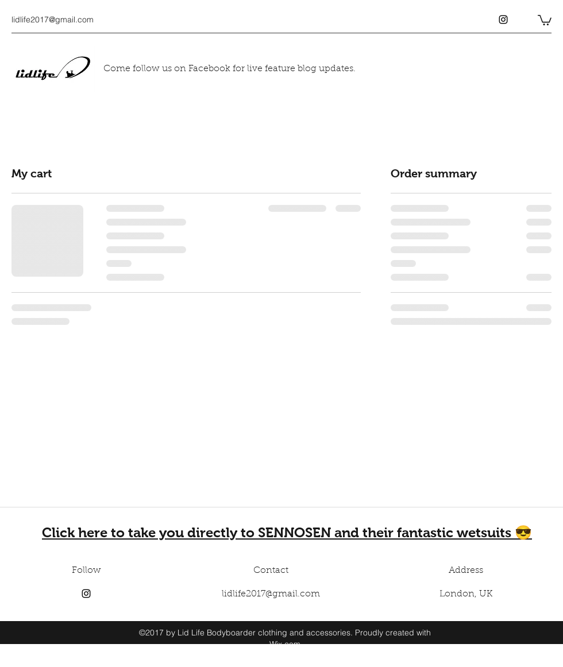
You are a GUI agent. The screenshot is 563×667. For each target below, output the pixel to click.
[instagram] (503, 19)
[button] (545, 19)
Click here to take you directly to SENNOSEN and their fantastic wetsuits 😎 (287, 532)
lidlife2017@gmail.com (52, 19)
